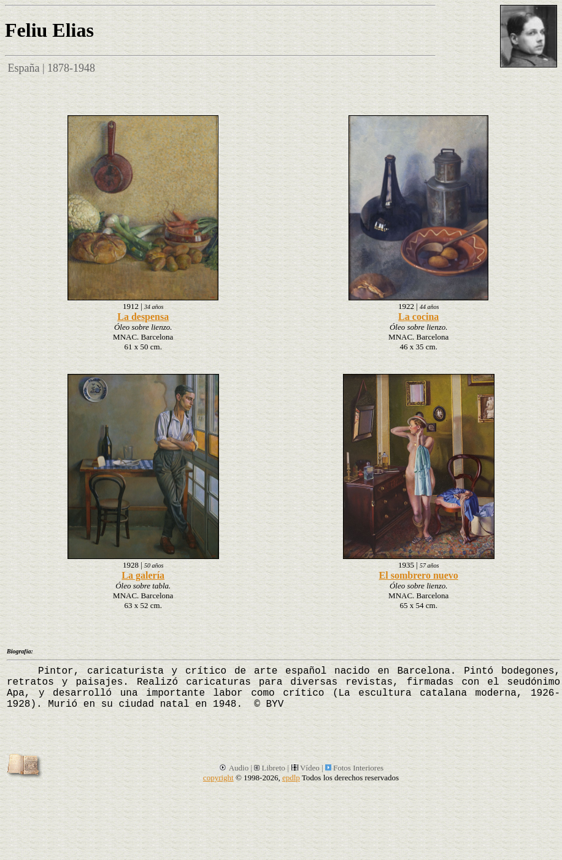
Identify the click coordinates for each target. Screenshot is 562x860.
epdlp (291, 777)
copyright (218, 777)
